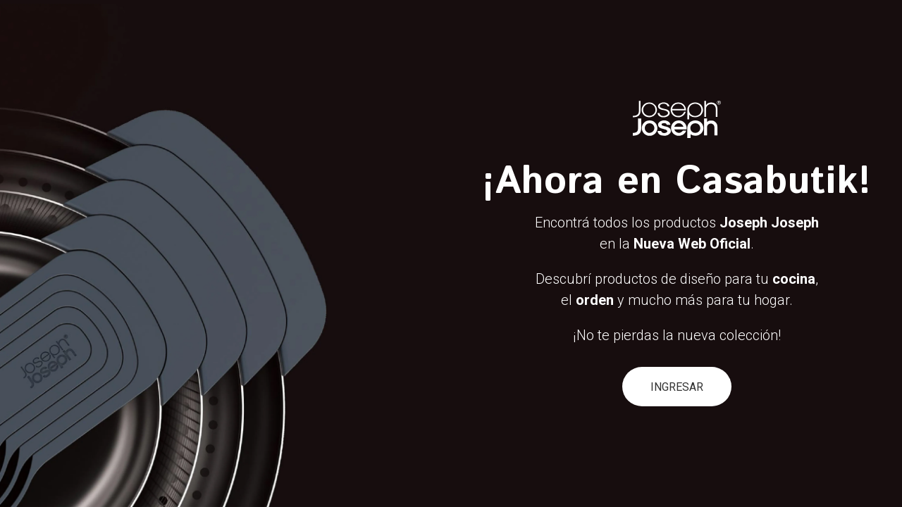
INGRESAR (676, 387)
